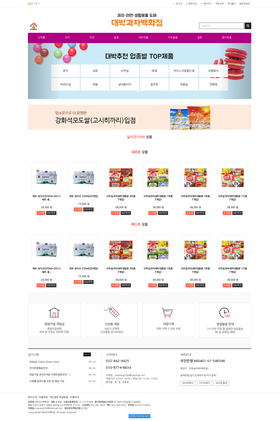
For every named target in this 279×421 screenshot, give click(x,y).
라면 (91, 37)
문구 (65, 70)
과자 (67, 37)
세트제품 (143, 37)
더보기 (86, 355)
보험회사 (213, 70)
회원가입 (193, 4)
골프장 (154, 84)
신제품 (41, 37)
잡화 (199, 37)
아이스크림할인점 (183, 70)
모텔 (95, 84)
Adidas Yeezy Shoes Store (44, 362)
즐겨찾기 (34, 3)
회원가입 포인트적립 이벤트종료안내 (48, 374)
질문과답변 (244, 4)
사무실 (125, 70)
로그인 (179, 4)
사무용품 (173, 37)
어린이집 (65, 84)
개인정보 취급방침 (59, 397)
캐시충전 (231, 4)
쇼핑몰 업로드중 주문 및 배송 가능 (46, 381)
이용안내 (74, 397)
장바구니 (207, 4)
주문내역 (219, 4)
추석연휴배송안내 (38, 368)
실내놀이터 (124, 84)
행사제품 (227, 37)
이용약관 (43, 397)
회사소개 (32, 397)
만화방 (213, 84)
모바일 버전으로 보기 (139, 416)
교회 (95, 70)
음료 (116, 37)
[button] (44, 71)
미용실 (184, 84)
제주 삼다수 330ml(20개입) (83, 196)
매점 (154, 70)
